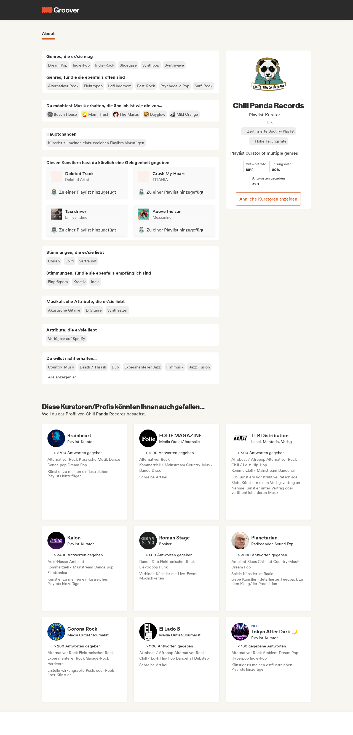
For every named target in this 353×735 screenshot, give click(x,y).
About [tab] (48, 33)
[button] (62, 377)
